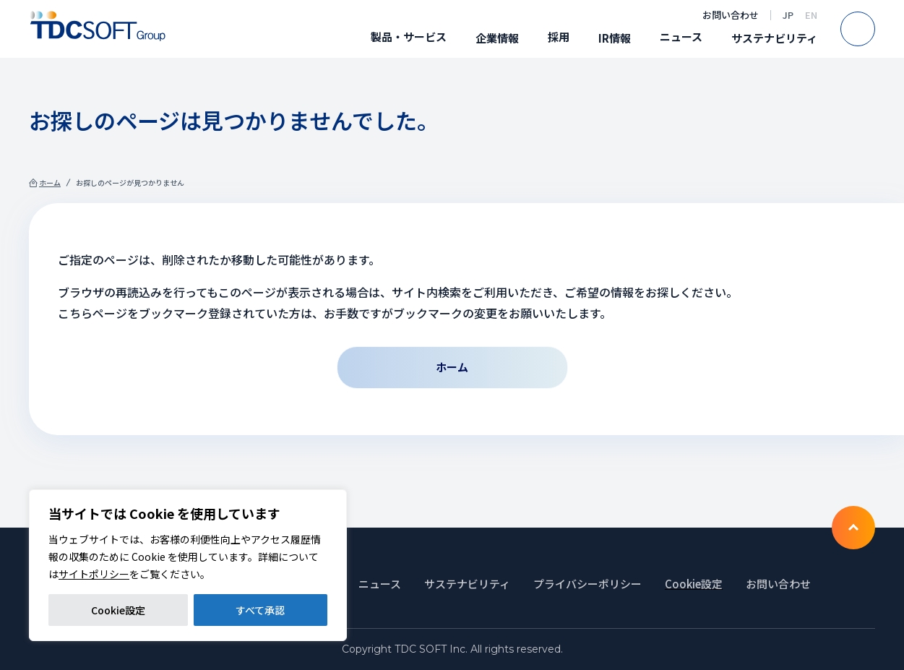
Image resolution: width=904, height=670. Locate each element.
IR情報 (614, 38)
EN (811, 15)
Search (874, 29)
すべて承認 (260, 610)
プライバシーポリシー (587, 583)
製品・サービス (409, 36)
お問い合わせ (730, 15)
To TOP (853, 527)
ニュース (681, 36)
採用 (558, 36)
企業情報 (497, 38)
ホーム (50, 182)
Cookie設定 (118, 610)
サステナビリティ (774, 38)
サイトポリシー (94, 574)
